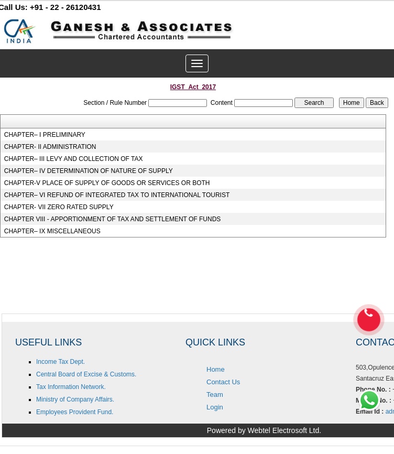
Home (215, 369)
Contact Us (223, 382)
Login (214, 407)
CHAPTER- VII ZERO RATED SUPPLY (59, 207)
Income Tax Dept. (60, 361)
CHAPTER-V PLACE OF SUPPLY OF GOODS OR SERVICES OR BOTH (107, 183)
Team (214, 394)
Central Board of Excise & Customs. (86, 374)
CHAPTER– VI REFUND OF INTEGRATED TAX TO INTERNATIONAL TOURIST (117, 195)
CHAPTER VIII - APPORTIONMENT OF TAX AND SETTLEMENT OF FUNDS (112, 219)
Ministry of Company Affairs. (75, 399)
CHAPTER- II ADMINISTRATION (50, 146)
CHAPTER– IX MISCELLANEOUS (52, 231)
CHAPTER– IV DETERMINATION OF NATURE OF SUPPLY (88, 171)
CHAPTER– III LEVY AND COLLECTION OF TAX (73, 159)
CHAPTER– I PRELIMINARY (44, 134)
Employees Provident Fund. (74, 412)
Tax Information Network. (71, 387)
